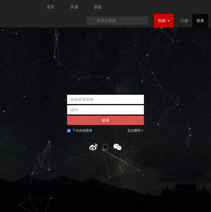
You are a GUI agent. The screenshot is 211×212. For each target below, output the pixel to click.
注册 (184, 20)
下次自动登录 (79, 130)
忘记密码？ (135, 130)
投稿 (164, 20)
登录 (200, 20)
